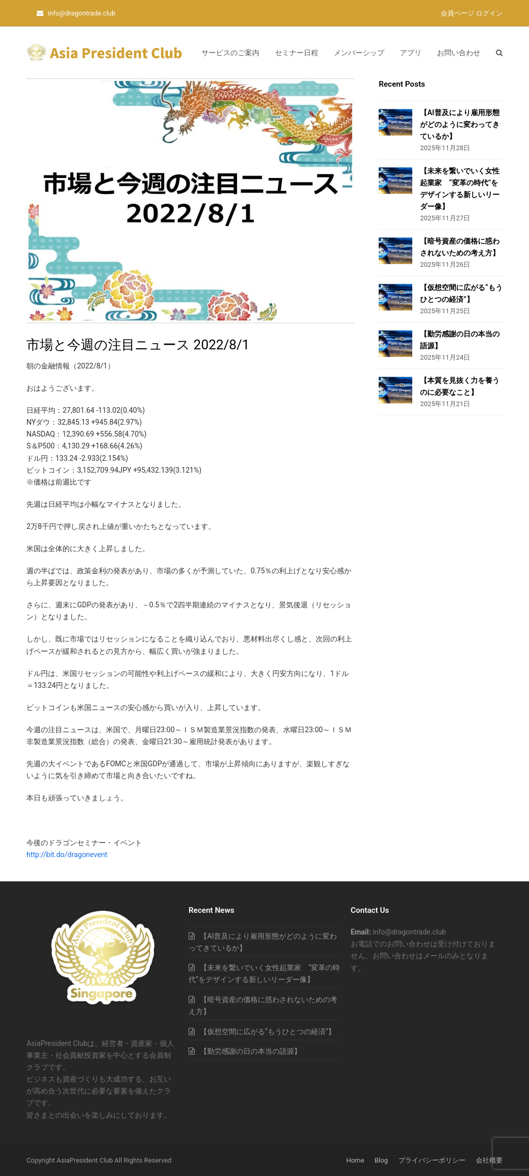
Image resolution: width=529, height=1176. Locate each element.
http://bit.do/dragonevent (66, 854)
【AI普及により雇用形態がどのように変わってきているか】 (460, 124)
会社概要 (489, 1160)
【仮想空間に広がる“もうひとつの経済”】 (267, 1031)
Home (355, 1160)
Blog (381, 1160)
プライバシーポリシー (431, 1160)
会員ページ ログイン (472, 13)
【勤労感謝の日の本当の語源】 (250, 1051)
